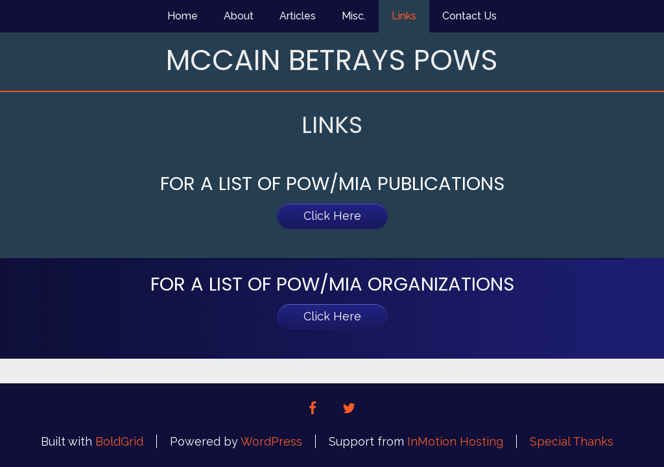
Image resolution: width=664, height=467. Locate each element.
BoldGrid (119, 441)
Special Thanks (571, 441)
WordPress (271, 441)
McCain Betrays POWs (332, 60)
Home (182, 16)
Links (404, 16)
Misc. (354, 16)
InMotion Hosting (455, 441)
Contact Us (469, 16)
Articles (297, 16)
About (239, 16)
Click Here (332, 215)
